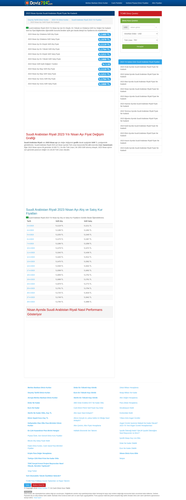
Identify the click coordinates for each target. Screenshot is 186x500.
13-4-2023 (31, 261)
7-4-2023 (30, 244)
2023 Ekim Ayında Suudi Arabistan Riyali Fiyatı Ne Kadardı (139, 134)
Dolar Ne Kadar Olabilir (128, 443)
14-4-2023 (31, 266)
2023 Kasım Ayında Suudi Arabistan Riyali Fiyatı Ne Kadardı (139, 142)
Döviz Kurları (42, 488)
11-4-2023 (31, 253)
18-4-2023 (31, 275)
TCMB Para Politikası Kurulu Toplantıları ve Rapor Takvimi (48, 481)
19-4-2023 (31, 279)
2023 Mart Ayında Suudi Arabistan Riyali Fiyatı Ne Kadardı (139, 83)
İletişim (122, 458)
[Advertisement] (69, 111)
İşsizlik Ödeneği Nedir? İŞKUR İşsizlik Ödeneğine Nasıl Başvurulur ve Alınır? (138, 432)
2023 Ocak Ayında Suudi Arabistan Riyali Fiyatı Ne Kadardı (139, 68)
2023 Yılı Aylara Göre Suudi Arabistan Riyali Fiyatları (140, 62)
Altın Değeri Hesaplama (129, 398)
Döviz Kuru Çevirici (130, 21)
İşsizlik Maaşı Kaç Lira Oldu (130, 438)
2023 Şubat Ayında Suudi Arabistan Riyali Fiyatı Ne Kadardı (139, 75)
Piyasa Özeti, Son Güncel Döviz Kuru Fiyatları (45, 436)
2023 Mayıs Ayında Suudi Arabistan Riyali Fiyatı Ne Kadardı (139, 97)
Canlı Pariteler (117, 3)
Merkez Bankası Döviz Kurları (97, 3)
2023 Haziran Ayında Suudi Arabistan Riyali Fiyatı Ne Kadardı (139, 105)
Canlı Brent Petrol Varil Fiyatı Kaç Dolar (88, 408)
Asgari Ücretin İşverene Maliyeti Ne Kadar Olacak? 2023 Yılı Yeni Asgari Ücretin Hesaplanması (139, 424)
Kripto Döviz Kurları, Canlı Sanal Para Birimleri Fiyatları (45, 447)
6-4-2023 (30, 239)
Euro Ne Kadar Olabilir (128, 448)
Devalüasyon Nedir (127, 408)
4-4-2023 (30, 230)
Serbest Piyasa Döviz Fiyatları (137, 3)
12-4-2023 (31, 257)
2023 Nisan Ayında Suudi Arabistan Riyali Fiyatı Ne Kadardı (139, 90)
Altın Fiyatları (157, 3)
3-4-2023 (30, 226)
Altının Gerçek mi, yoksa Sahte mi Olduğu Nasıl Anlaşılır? (91, 419)
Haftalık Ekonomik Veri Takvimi (85, 431)
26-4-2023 (31, 293)
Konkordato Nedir (126, 413)
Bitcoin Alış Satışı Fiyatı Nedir (39, 441)
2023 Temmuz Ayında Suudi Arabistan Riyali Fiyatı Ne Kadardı (139, 112)
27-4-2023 (31, 297)
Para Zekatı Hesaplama (128, 403)
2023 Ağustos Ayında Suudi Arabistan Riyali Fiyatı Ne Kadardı (139, 120)
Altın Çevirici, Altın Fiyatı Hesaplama (87, 425)
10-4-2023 (31, 248)
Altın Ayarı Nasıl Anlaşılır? (83, 413)
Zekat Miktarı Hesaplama (129, 388)
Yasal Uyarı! (37, 498)
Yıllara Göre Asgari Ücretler (130, 418)
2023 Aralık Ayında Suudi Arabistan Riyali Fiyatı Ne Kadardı (139, 149)
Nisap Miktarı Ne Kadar (128, 393)
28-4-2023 (31, 302)
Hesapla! (140, 47)
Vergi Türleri (32, 471)
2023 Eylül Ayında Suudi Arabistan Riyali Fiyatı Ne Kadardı (139, 127)
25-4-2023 (31, 288)
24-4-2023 (31, 284)
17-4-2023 (31, 270)
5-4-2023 (30, 235)
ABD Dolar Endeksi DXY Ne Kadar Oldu (89, 403)
